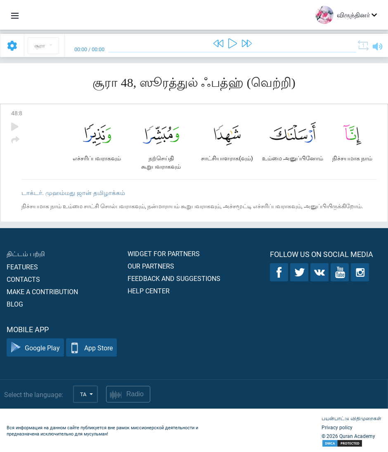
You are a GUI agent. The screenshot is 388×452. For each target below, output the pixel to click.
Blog (15, 304)
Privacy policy (337, 427)
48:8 (16, 113)
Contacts (23, 279)
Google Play (35, 347)
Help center (149, 290)
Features (22, 266)
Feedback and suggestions (174, 278)
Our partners (151, 266)
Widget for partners (164, 253)
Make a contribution (42, 291)
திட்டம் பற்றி (26, 253)
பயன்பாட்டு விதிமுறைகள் (351, 418)
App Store (91, 347)
